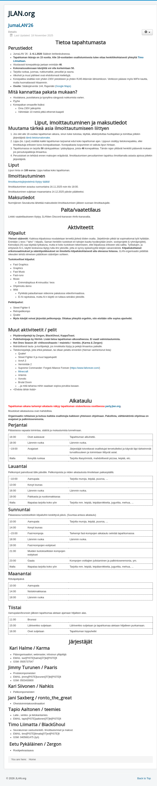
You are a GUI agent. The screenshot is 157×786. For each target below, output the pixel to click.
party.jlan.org (112, 406)
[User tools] (147, 32)
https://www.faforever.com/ (85, 368)
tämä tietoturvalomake (38, 137)
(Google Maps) (63, 86)
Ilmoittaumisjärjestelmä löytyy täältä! (29, 181)
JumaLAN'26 (20, 25)
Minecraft (23, 371)
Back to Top (144, 778)
